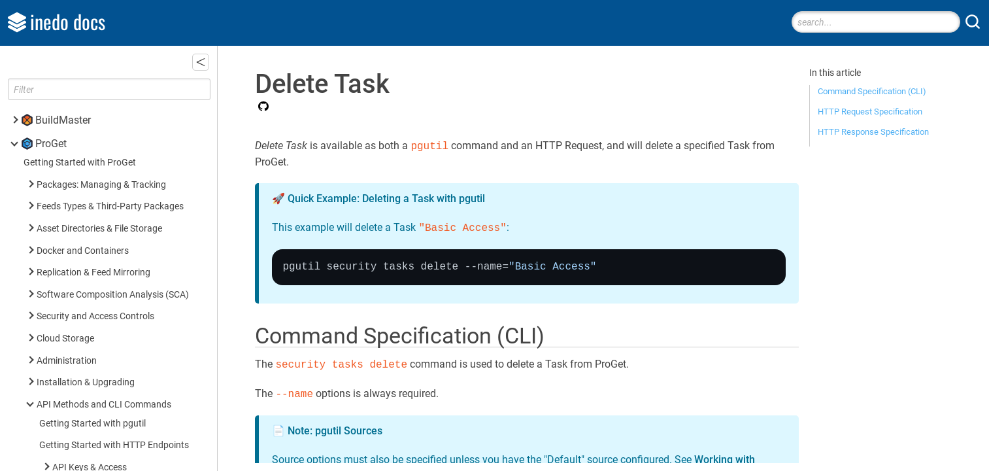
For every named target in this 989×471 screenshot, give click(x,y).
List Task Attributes (110, 179)
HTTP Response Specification (873, 132)
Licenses (70, 233)
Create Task (94, 113)
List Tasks (91, 157)
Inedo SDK (59, 444)
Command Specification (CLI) (872, 91)
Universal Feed (81, 277)
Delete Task (95, 135)
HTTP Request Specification (870, 111)
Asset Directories (86, 299)
